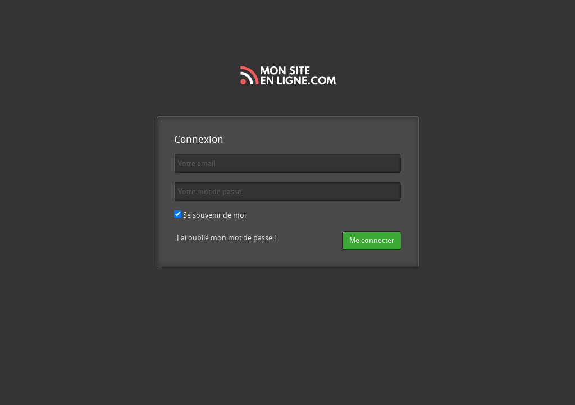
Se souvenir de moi (210, 215)
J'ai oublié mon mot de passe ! (226, 237)
